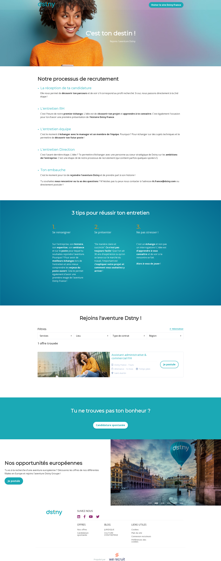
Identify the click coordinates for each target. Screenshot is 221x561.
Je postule (14, 469)
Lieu (92, 335)
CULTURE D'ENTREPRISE (111, 522)
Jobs (77, 4)
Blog (87, 4)
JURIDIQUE (109, 518)
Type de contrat (129, 335)
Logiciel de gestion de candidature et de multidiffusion (110, 556)
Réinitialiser (176, 329)
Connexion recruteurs (141, 524)
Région (165, 335)
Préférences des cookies (138, 529)
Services (56, 335)
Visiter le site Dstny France (166, 4)
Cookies (135, 518)
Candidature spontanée (110, 413)
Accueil (65, 4)
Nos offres (82, 518)
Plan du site (136, 521)
